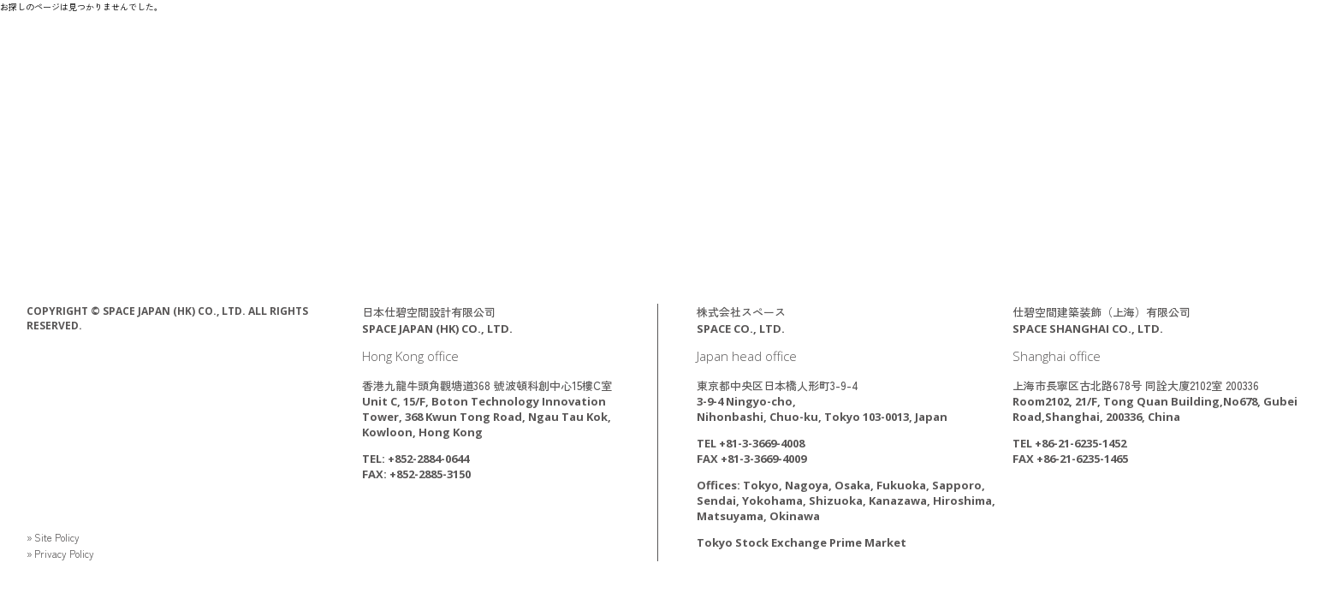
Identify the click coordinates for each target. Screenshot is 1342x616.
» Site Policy (56, 537)
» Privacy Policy (64, 553)
